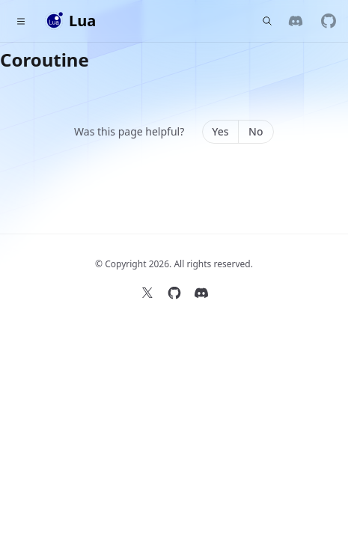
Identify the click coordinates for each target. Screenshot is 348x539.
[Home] (70, 20)
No (255, 131)
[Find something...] (267, 21)
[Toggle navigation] (21, 21)
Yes (220, 131)
